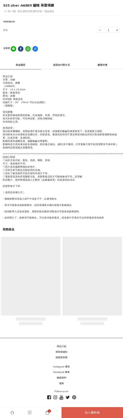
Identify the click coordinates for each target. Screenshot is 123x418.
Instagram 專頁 (61, 366)
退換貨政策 (61, 357)
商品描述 (20, 64)
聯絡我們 (61, 377)
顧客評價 (102, 64)
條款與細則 (61, 351)
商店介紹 (61, 346)
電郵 (61, 383)
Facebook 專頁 (61, 372)
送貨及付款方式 (61, 64)
